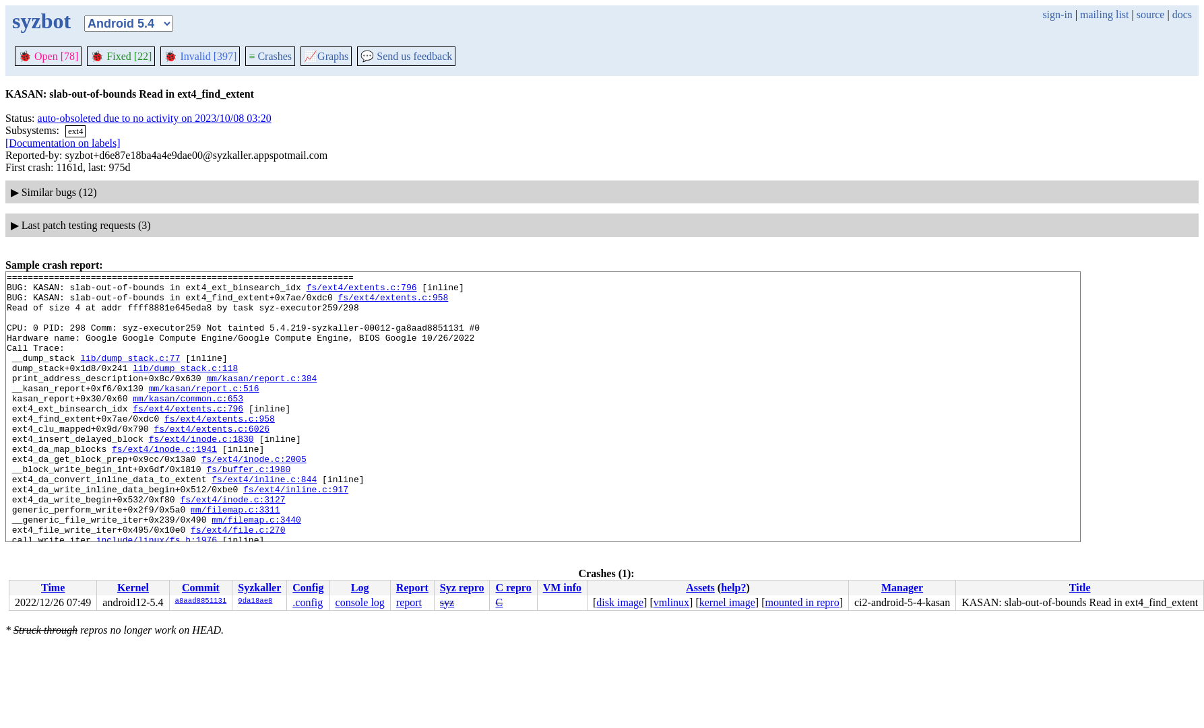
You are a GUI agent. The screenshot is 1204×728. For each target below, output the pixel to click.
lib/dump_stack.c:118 (185, 388)
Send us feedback (406, 56)
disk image (619, 602)
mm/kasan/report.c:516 (204, 412)
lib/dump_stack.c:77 (130, 376)
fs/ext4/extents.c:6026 (212, 461)
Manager (902, 587)
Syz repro (462, 587)
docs (1182, 14)
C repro (513, 587)
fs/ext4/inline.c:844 (264, 521)
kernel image (727, 602)
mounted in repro (802, 602)
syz (447, 602)
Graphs (326, 56)
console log (360, 602)
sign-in (1057, 14)
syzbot (41, 21)
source (1151, 14)
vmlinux (671, 602)
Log (360, 587)
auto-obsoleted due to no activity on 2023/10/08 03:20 (155, 118)
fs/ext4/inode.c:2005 (254, 497)
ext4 (75, 131)
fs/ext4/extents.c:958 (393, 303)
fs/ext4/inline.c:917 (295, 533)
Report (412, 587)
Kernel (133, 587)
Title (1080, 587)
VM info (562, 587)
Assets (700, 587)
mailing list (1104, 14)
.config (307, 602)
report (409, 602)
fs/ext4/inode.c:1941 (164, 485)
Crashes (270, 56)
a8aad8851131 (201, 601)
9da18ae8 (255, 601)
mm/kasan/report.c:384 (261, 400)
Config (307, 587)
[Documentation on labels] (63, 143)
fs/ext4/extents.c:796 (362, 291)
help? (733, 587)
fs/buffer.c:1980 (248, 509)
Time (53, 587)
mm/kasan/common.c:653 (188, 424)
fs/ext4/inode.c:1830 (201, 473)
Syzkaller (259, 587)
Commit (201, 587)
